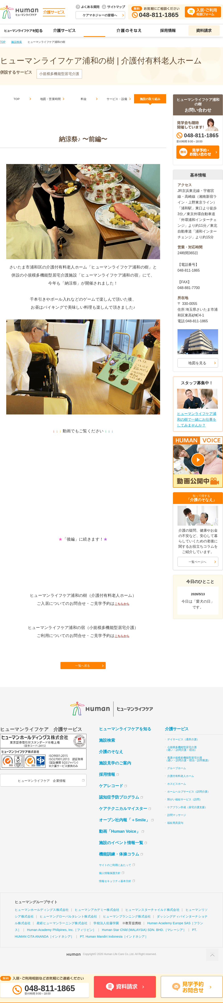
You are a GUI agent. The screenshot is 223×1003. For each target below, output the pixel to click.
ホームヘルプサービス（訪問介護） (188, 801)
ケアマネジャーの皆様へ (100, 15)
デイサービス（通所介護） (183, 749)
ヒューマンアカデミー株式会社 (97, 919)
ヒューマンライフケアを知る (125, 739)
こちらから (122, 609)
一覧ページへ (198, 562)
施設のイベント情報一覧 (121, 852)
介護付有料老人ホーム (180, 785)
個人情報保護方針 (109, 882)
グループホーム (176, 778)
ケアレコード (111, 795)
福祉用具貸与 (175, 832)
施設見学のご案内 (115, 773)
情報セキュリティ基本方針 (115, 891)
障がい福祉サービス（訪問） (184, 809)
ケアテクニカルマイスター (123, 818)
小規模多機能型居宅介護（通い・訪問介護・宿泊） (181, 758)
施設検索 (16, 42)
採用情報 (107, 784)
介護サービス (177, 739)
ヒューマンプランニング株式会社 (127, 926)
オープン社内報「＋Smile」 (124, 830)
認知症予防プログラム (119, 807)
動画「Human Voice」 (119, 841)
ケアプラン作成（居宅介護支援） (187, 817)
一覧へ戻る (83, 673)
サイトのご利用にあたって (115, 874)
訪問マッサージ (176, 824)
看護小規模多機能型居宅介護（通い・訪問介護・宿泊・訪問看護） (188, 769)
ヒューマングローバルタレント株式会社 (68, 926)
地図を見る (197, 363)
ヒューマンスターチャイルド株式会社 (152, 919)
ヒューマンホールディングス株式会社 (42, 919)
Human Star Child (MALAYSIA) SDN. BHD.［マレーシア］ (144, 939)
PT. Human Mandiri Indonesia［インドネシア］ (114, 946)
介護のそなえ (111, 761)
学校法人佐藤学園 (106, 933)
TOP (2, 42)
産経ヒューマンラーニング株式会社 (62, 933)
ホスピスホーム (176, 793)
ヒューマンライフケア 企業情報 (41, 790)
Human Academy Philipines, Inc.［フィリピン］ (61, 939)
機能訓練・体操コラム (119, 864)
